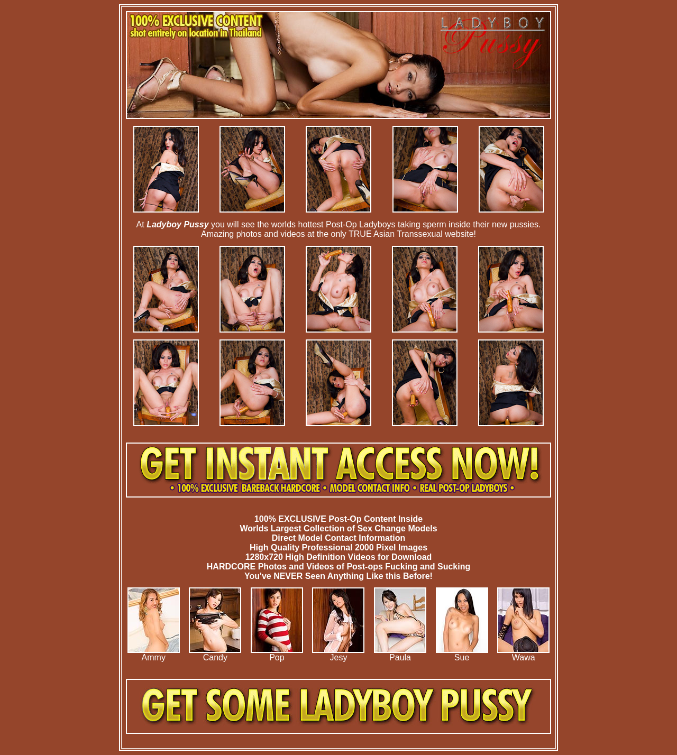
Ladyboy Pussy (177, 224)
